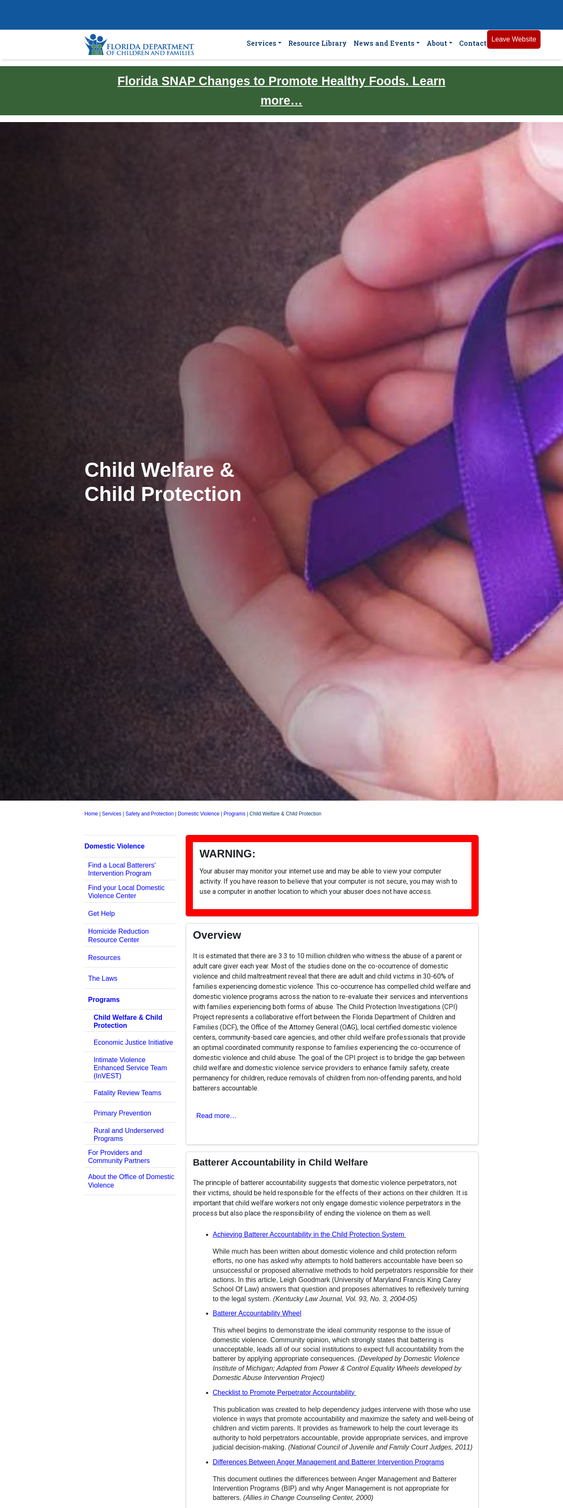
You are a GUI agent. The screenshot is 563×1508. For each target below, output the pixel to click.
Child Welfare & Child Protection (128, 1021)
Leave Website (513, 39)
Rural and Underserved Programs (129, 1134)
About (436, 43)
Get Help (101, 913)
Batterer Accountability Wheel (257, 1313)
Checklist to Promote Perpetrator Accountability (285, 1392)
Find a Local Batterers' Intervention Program (122, 869)
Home (91, 814)
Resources (104, 957)
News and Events (384, 43)
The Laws (102, 978)
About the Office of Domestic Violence (131, 1180)
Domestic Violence (198, 814)
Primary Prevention (122, 1113)
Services (261, 43)
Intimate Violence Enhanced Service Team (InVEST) (130, 1068)
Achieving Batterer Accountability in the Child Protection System (309, 1234)
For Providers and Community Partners (119, 1156)
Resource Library (317, 43)
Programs (234, 814)
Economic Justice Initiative (133, 1042)
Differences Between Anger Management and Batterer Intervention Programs (328, 1462)
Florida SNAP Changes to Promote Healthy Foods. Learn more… (281, 90)
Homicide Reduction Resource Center (118, 935)
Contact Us (478, 43)
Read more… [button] (216, 1115)
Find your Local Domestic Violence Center (126, 891)
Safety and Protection (149, 814)
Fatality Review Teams (128, 1092)
